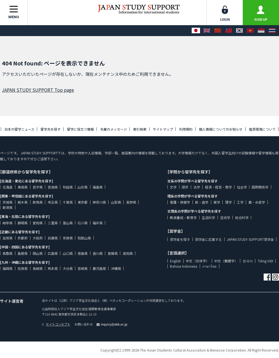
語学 (185, 187)
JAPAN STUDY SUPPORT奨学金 (250, 239)
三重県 (53, 222)
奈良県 (68, 237)
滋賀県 (8, 237)
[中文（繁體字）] (228, 31)
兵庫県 (53, 237)
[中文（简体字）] (217, 31)
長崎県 (38, 268)
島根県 (23, 253)
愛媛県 (113, 253)
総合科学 (242, 217)
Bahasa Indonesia (183, 266)
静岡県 (23, 222)
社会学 (242, 187)
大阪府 (38, 237)
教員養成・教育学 (183, 217)
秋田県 (68, 187)
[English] (207, 31)
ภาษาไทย (209, 266)
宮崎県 (83, 268)
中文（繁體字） (226, 260)
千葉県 (68, 202)
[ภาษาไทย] (272, 31)
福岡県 (8, 268)
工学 (240, 202)
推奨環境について (262, 129)
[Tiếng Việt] (250, 31)
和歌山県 (84, 237)
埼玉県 (53, 202)
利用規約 (186, 129)
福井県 (98, 222)
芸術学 (225, 217)
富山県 (68, 222)
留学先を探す (50, 129)
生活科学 (208, 217)
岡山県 (38, 253)
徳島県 (83, 253)
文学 (173, 187)
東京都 (83, 202)
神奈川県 (99, 202)
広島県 (53, 253)
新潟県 (8, 207)
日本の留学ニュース (19, 129)
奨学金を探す (180, 239)
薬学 (216, 202)
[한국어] (239, 31)
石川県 (83, 222)
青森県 (23, 187)
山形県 (83, 187)
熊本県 (53, 268)
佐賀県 (23, 268)
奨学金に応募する (208, 239)
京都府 (23, 237)
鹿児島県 (99, 268)
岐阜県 (8, 222)
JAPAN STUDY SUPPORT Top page (38, 89)
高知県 (128, 253)
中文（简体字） (197, 260)
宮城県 (53, 187)
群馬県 (38, 202)
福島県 (98, 187)
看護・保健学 (180, 202)
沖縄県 (116, 268)
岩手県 (38, 187)
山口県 (68, 253)
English (175, 260)
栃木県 (23, 202)
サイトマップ (163, 129)
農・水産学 (256, 202)
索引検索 (139, 129)
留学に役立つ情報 (80, 129)
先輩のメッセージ (113, 129)
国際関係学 (260, 187)
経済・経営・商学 (218, 187)
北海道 (8, 187)
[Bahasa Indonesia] (261, 31)
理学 (228, 202)
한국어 (248, 260)
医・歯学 (201, 202)
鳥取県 (8, 253)
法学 (196, 187)
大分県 (68, 268)
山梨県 (116, 202)
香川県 (98, 253)
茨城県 (8, 202)
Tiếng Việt (265, 260)
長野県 (131, 202)
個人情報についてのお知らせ (220, 129)
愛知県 (38, 222)
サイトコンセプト (56, 324)
